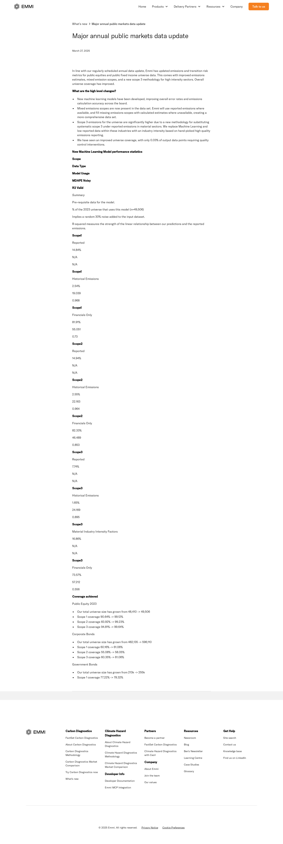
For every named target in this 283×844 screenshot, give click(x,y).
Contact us (229, 744)
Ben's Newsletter (193, 751)
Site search (229, 737)
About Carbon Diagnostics (81, 744)
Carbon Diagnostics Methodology (77, 753)
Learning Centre (193, 758)
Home (142, 6)
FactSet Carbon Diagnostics (82, 737)
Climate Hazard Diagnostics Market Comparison (121, 765)
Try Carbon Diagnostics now (82, 772)
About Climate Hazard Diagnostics (117, 744)
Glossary (189, 771)
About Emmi (151, 769)
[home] (23, 6)
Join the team (152, 775)
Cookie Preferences (173, 827)
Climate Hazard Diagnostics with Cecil (160, 753)
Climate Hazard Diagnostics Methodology (121, 754)
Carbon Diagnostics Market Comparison (81, 763)
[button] (160, 6)
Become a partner (154, 737)
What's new (72, 778)
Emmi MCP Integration (118, 787)
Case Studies (191, 764)
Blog (186, 744)
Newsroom (190, 737)
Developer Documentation (120, 780)
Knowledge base (232, 751)
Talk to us (258, 6)
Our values (150, 782)
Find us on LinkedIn (234, 758)
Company (236, 6)
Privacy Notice (150, 827)
